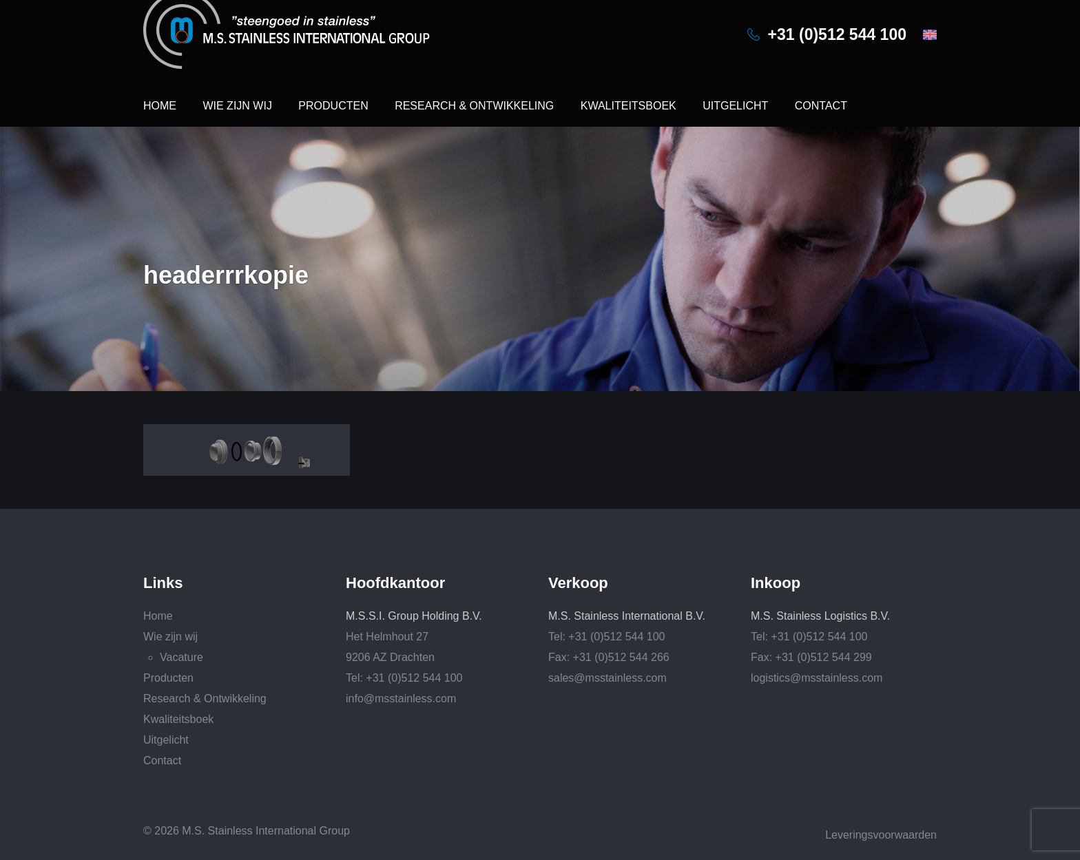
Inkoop (775, 583)
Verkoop (578, 583)
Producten (333, 106)
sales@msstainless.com (607, 678)
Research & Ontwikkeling (474, 106)
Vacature (181, 657)
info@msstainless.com (401, 698)
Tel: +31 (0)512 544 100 (404, 678)
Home (159, 106)
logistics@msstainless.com (816, 678)
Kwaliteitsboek (628, 106)
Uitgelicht (735, 106)
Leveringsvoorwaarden (881, 835)
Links (163, 583)
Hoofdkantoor (395, 583)
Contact (821, 106)
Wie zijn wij (236, 106)
